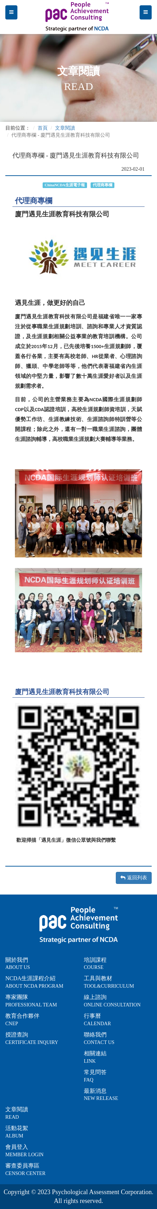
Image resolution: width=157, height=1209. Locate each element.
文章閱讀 (65, 128)
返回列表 (133, 877)
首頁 (43, 128)
